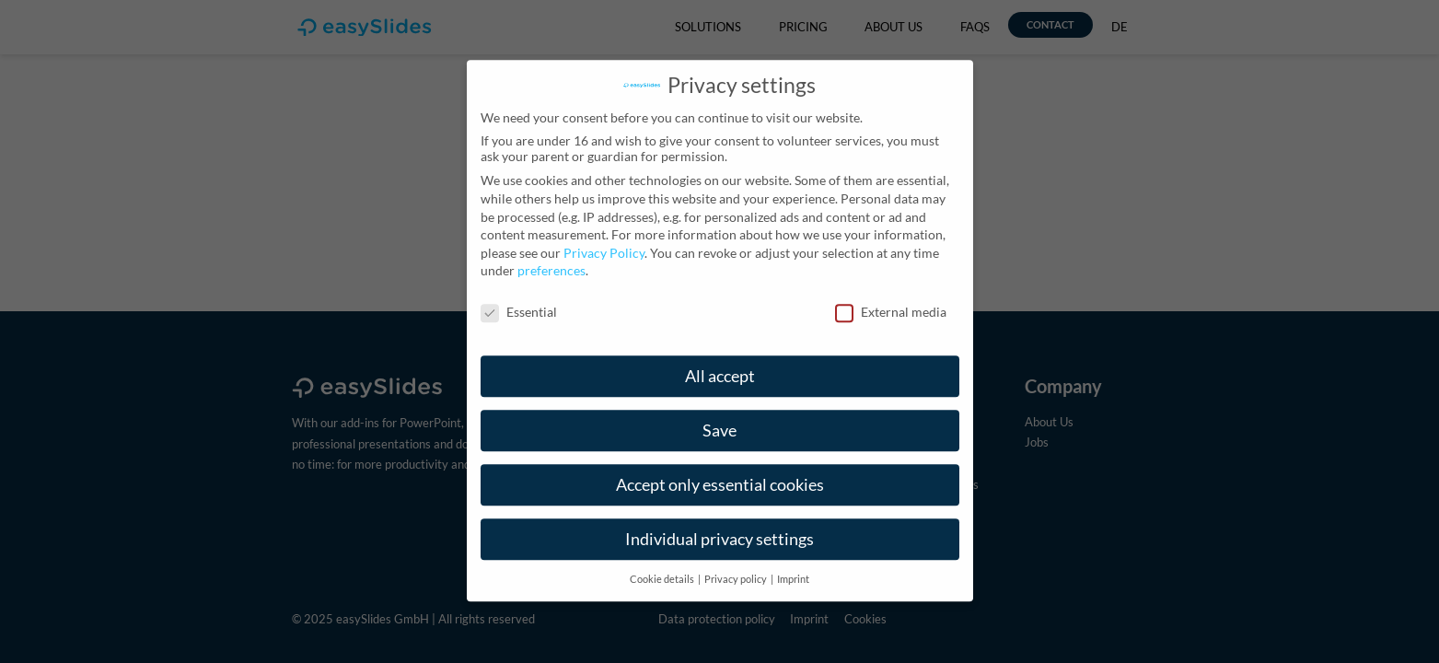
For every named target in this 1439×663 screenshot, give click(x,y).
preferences (551, 255)
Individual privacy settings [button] (719, 524)
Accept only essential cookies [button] (720, 470)
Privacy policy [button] (736, 563)
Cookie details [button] (663, 563)
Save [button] (719, 415)
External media (890, 297)
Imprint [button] (793, 563)
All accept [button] (720, 361)
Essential (519, 297)
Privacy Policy (603, 238)
